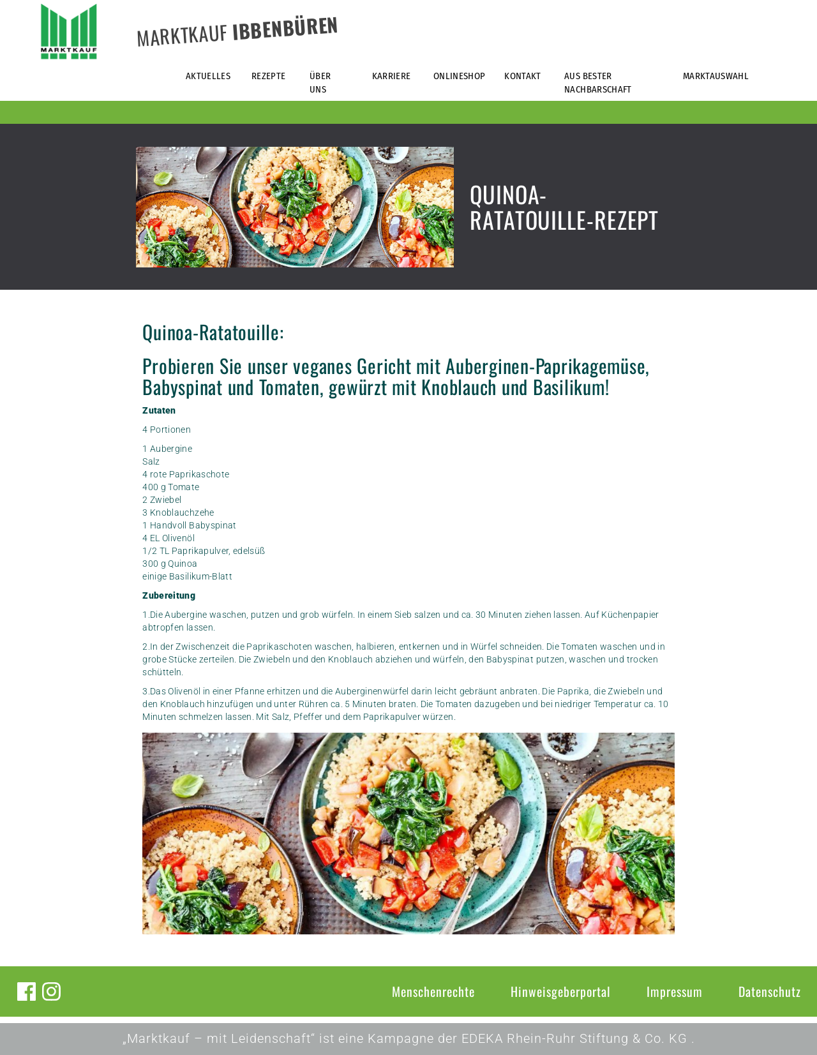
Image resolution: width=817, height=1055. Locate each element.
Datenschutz (769, 991)
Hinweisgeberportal (561, 991)
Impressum (675, 991)
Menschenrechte (433, 991)
